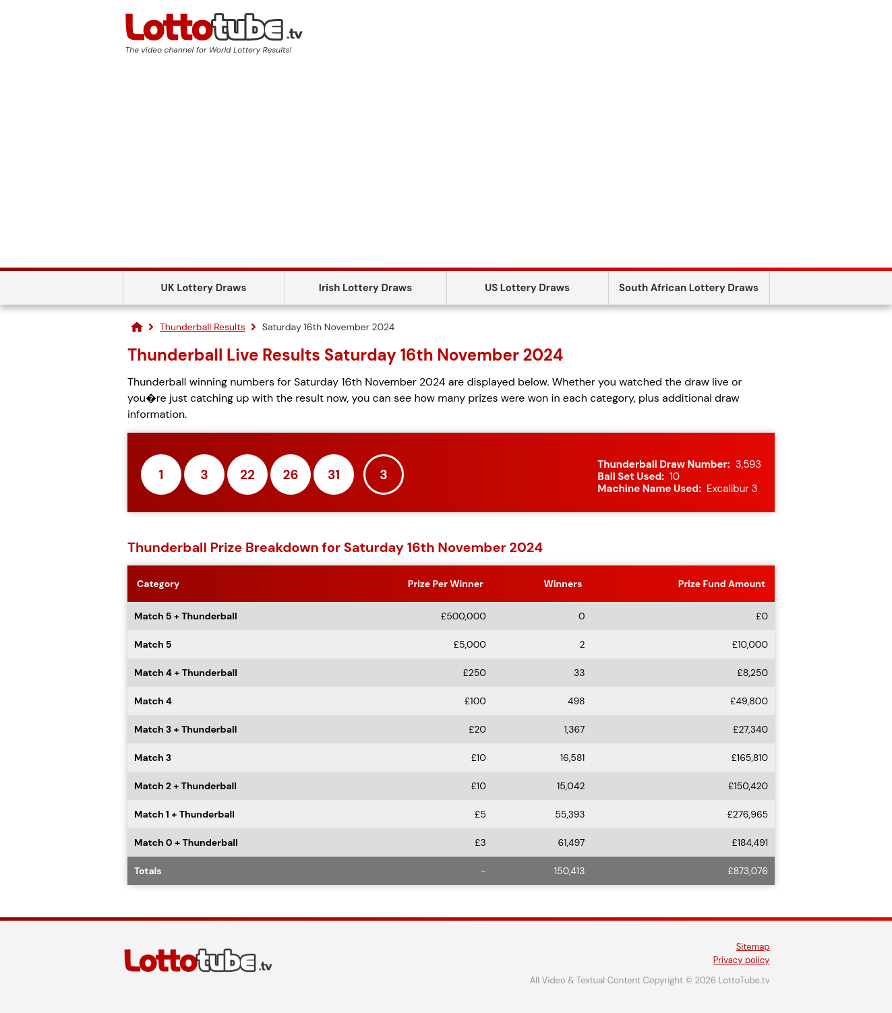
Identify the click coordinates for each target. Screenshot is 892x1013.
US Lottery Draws (527, 288)
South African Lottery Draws (689, 288)
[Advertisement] (446, 166)
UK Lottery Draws (204, 288)
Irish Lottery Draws (365, 288)
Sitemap (753, 946)
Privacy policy (741, 960)
